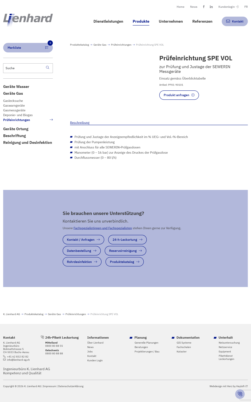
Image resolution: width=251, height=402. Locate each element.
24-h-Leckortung (125, 240)
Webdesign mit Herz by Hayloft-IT (229, 386)
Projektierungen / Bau (147, 351)
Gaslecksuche (13, 100)
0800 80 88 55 (54, 345)
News (193, 7)
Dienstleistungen (108, 21)
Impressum (49, 386)
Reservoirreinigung (123, 251)
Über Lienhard (95, 342)
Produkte (141, 21)
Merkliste (30, 46)
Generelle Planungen (146, 342)
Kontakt (91, 355)
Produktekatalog (79, 44)
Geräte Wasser (16, 86)
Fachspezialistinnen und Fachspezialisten (103, 228)
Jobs (90, 351)
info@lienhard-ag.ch (18, 359)
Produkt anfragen (176, 95)
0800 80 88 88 (54, 353)
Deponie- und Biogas (18, 115)
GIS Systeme (184, 342)
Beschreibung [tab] (80, 122)
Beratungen (141, 347)
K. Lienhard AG (11, 314)
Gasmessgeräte (14, 110)
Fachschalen (184, 347)
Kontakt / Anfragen (81, 240)
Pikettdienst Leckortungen (226, 357)
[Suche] (47, 67)
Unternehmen (171, 21)
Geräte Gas (13, 93)
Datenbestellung (79, 251)
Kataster (182, 351)
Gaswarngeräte (14, 105)
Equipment (225, 351)
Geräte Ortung (15, 128)
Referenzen (202, 21)
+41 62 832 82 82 (17, 356)
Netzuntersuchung (229, 342)
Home (180, 7)
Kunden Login (95, 360)
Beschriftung (14, 135)
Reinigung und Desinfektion (27, 142)
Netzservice (225, 347)
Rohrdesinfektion (79, 262)
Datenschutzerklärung (70, 386)
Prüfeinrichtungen (16, 119)
